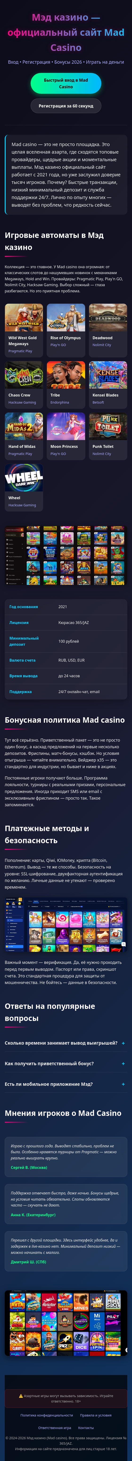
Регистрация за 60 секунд (66, 106)
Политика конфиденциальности (47, 1415)
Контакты (86, 1427)
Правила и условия (96, 1415)
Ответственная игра (54, 1427)
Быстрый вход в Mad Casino (66, 83)
